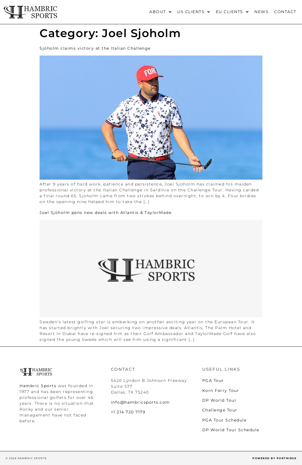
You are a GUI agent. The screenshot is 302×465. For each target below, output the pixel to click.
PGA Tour (213, 380)
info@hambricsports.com (140, 402)
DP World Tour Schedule (230, 429)
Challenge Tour (219, 410)
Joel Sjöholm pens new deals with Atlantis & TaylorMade (105, 212)
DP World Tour (219, 400)
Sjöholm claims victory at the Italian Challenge (95, 48)
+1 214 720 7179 (128, 412)
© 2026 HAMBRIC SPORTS (26, 458)
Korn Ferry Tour (220, 390)
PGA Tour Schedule (224, 420)
